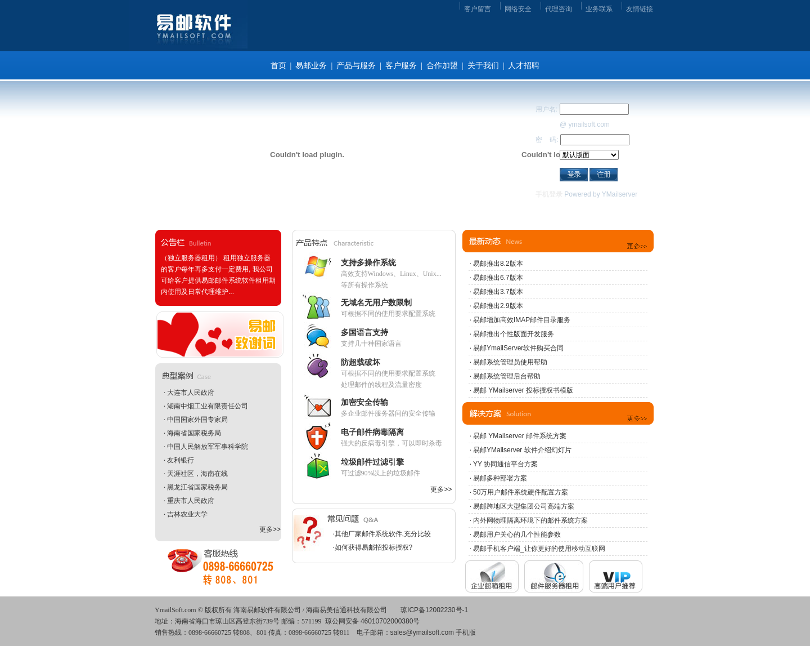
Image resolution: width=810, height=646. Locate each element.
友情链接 (639, 9)
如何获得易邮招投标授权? (374, 547)
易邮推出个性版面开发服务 (513, 334)
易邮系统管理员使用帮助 (510, 362)
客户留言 (477, 9)
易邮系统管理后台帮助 (507, 376)
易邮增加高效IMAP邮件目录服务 (521, 320)
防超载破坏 (360, 362)
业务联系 (599, 9)
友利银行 (180, 460)
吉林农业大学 (187, 514)
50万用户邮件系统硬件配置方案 (520, 492)
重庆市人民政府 (190, 501)
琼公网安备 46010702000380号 (372, 621)
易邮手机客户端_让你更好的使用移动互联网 (539, 549)
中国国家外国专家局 (197, 420)
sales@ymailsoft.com (422, 632)
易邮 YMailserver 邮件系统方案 (519, 436)
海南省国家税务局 (194, 433)
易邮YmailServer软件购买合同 (518, 348)
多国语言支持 (364, 332)
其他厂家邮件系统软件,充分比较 (383, 534)
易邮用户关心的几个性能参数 (517, 534)
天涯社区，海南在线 (197, 474)
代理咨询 (558, 9)
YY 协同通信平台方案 (505, 464)
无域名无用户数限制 (376, 302)
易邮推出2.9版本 (498, 306)
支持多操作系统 (368, 262)
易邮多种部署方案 (500, 478)
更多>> (270, 529)
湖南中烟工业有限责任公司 (207, 406)
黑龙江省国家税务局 (197, 487)
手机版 (466, 632)
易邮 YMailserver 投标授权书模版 (523, 390)
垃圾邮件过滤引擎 (372, 461)
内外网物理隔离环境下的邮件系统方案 (530, 520)
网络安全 (518, 9)
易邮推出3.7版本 (498, 292)
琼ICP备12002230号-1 (434, 610)
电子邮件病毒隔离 (372, 431)
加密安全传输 (364, 402)
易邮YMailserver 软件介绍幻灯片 (522, 450)
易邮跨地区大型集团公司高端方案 (523, 506)
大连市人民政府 (190, 392)
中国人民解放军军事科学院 (207, 447)
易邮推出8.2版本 (498, 264)
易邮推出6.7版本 (498, 278)
